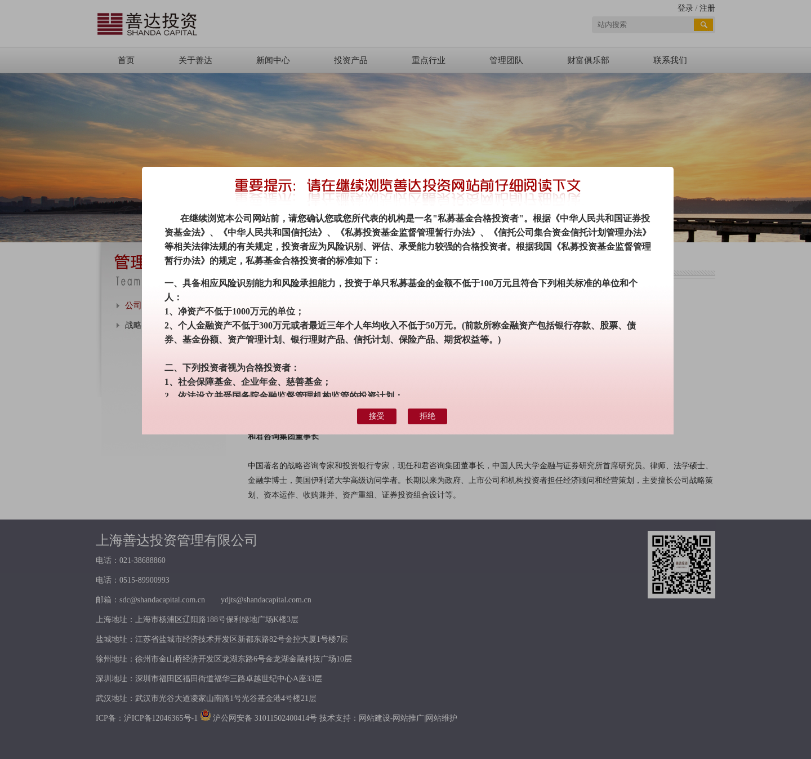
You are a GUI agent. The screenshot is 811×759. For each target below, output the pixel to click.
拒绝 (427, 416)
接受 (377, 416)
